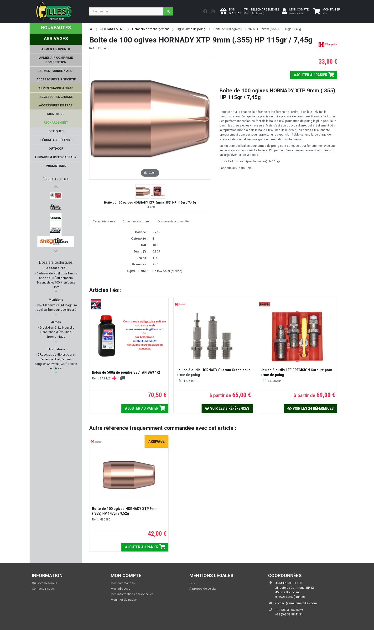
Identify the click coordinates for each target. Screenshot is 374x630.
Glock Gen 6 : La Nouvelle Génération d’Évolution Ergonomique (56, 333)
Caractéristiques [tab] (104, 221)
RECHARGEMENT (112, 29)
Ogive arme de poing (191, 29)
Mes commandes (123, 583)
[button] (56, 293)
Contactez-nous (43, 588)
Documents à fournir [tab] (137, 221)
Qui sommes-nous (44, 583)
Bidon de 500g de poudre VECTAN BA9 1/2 (126, 372)
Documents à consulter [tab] (174, 221)
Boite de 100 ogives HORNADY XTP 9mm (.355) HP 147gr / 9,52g (124, 511)
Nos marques (55, 178)
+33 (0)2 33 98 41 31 (289, 614)
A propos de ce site (203, 588)
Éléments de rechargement (150, 29)
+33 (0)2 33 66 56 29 (289, 610)
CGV (192, 583)
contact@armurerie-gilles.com (296, 603)
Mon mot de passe (124, 599)
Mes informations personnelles (132, 594)
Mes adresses (120, 588)
